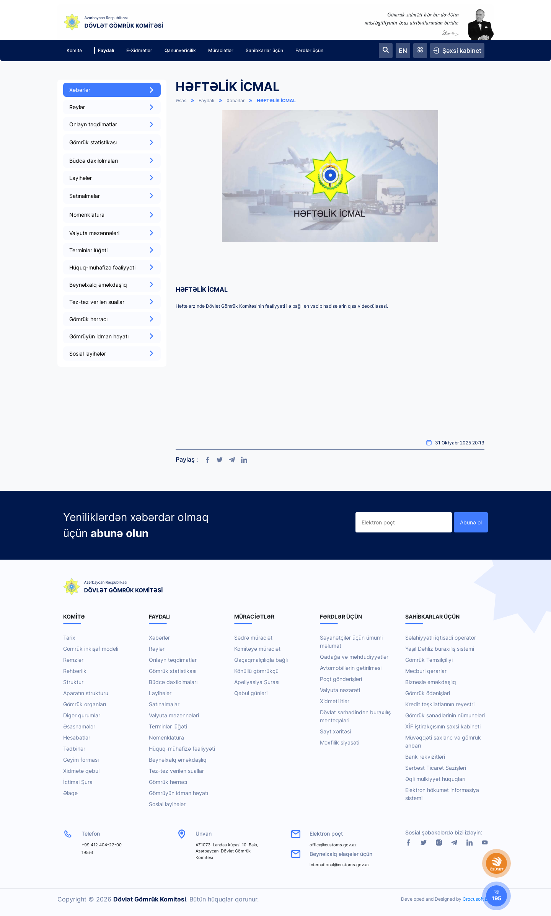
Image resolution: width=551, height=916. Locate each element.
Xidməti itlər (334, 701)
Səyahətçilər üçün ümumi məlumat (351, 641)
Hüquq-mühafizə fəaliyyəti (112, 267)
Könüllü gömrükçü (256, 671)
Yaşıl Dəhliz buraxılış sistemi (439, 648)
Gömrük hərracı (112, 319)
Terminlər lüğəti (112, 250)
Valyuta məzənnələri (112, 233)
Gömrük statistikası (172, 671)
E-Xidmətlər (139, 50)
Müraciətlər (220, 50)
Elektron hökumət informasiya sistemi (442, 794)
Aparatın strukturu (85, 693)
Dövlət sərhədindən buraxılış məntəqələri (355, 716)
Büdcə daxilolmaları (112, 160)
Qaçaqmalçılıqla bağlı (261, 659)
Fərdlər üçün (309, 50)
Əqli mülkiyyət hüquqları (435, 779)
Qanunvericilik (180, 50)
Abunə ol (471, 522)
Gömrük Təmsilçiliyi (429, 659)
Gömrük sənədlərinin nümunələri (445, 715)
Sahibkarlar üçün (264, 50)
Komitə (74, 50)
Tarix (69, 637)
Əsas (181, 100)
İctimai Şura (78, 782)
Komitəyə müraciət (257, 648)
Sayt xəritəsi (335, 731)
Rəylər (112, 107)
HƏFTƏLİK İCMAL (276, 100)
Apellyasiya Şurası (256, 682)
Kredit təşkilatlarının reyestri (439, 704)
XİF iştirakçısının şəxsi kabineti (443, 726)
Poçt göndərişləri (341, 679)
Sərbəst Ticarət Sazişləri (435, 767)
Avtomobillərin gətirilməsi (350, 668)
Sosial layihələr (112, 353)
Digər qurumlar (81, 715)
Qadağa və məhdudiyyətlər (354, 656)
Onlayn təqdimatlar (112, 124)
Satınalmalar (164, 704)
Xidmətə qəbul (81, 770)
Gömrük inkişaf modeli (90, 648)
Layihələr (112, 178)
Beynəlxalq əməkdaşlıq (112, 284)
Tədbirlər (74, 748)
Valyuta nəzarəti (340, 690)
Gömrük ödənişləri (427, 693)
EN (403, 50)
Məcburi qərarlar (426, 671)
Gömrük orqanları (84, 704)
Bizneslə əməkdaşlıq (430, 682)
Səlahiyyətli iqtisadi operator (440, 637)
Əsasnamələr (79, 726)
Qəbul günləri (250, 693)
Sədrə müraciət (253, 637)
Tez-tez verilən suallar (112, 302)
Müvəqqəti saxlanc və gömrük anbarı (443, 741)
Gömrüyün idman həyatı (112, 336)
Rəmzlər (73, 659)
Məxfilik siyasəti (339, 742)
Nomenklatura (166, 737)
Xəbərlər (112, 90)
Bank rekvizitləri (425, 756)
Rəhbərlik (74, 671)
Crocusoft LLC (478, 899)
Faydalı (104, 50)
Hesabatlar (76, 737)
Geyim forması (81, 759)
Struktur (73, 682)
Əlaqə (70, 793)
